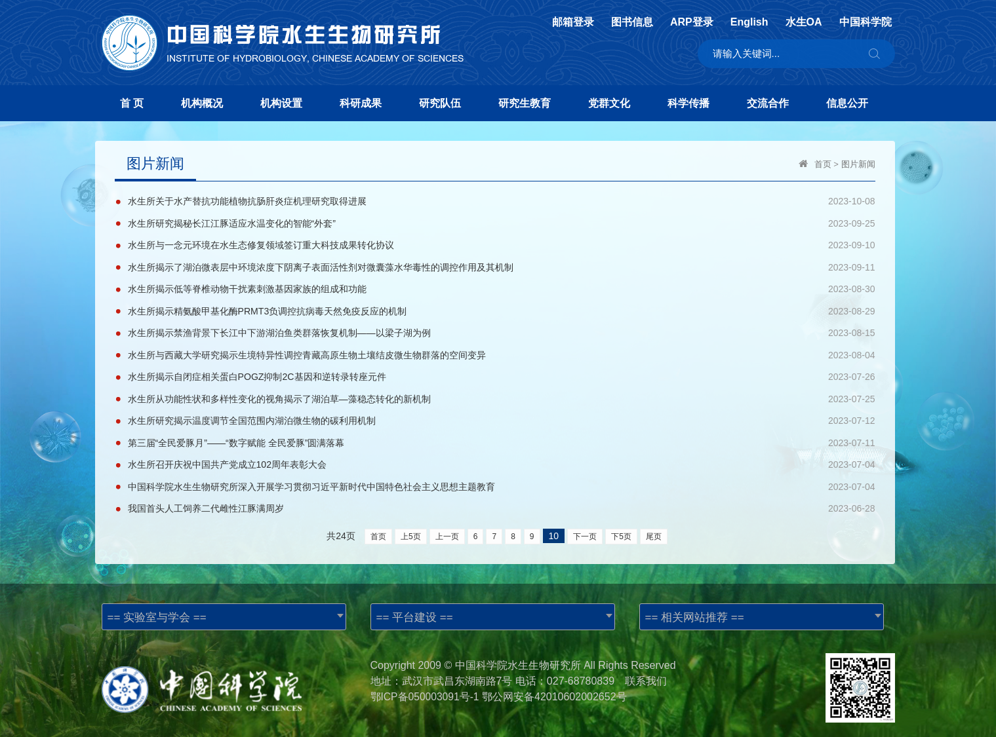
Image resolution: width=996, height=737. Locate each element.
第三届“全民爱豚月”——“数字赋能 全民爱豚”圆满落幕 (236, 439)
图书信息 (632, 22)
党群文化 (609, 103)
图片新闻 (858, 164)
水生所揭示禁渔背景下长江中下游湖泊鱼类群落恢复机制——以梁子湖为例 (279, 331)
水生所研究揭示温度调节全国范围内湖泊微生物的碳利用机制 (252, 417)
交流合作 (768, 103)
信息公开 (847, 103)
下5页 (621, 531)
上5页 (411, 531)
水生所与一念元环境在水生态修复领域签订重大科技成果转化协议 (261, 244)
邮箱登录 (573, 22)
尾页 (654, 531)
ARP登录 (691, 22)
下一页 (585, 531)
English (749, 22)
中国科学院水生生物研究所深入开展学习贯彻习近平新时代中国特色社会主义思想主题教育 (311, 482)
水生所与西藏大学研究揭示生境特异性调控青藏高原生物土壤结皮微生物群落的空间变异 (307, 352)
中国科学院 (865, 22)
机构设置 (281, 103)
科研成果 (361, 103)
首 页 (132, 103)
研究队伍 (440, 103)
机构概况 (202, 103)
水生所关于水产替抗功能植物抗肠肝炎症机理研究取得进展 (247, 201)
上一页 (447, 531)
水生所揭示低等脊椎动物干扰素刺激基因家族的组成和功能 (247, 287)
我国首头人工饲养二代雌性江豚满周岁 (206, 504)
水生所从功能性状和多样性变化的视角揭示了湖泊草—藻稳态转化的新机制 (279, 395)
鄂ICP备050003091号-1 (425, 691)
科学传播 (688, 103)
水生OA (804, 22)
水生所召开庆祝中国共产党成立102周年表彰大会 (227, 460)
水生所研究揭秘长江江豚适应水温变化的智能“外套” (232, 222)
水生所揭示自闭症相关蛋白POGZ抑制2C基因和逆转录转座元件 (257, 374)
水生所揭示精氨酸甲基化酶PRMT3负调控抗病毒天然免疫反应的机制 (267, 309)
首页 (822, 164)
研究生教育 (524, 103)
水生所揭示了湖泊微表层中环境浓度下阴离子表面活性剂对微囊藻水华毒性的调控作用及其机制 (320, 266)
